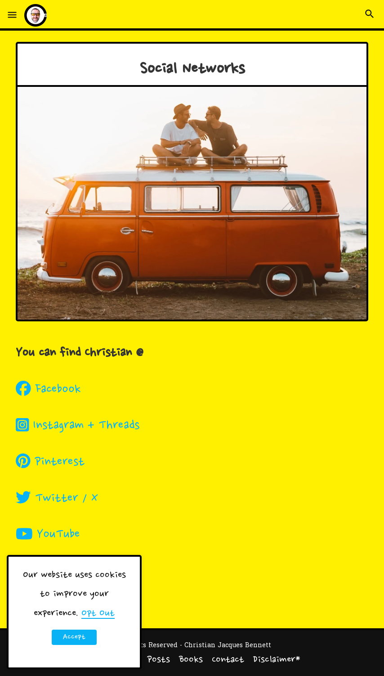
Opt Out (98, 613)
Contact (228, 660)
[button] (12, 15)
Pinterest (50, 462)
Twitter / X (57, 498)
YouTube (48, 534)
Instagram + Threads (77, 425)
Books (191, 660)
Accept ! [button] (74, 638)
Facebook (48, 389)
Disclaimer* (276, 660)
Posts (158, 660)
